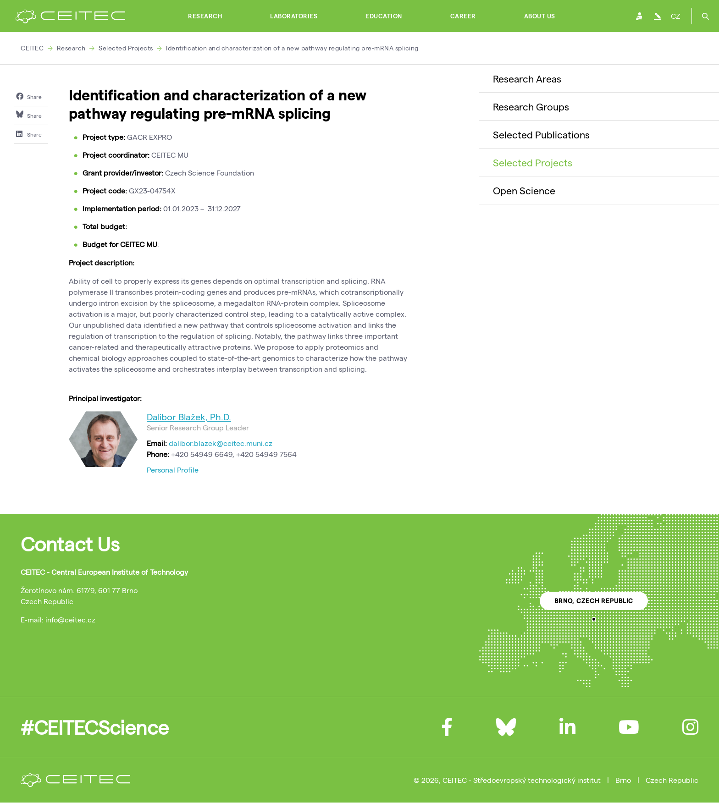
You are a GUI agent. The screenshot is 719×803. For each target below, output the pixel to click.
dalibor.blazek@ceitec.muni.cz (220, 443)
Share (29, 96)
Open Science (524, 190)
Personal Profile (173, 469)
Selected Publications (541, 134)
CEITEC (32, 48)
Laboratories (293, 16)
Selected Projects (126, 48)
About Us (539, 16)
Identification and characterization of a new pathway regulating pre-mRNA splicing (292, 48)
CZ (675, 15)
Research (205, 16)
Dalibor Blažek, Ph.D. (189, 416)
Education (383, 16)
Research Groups (531, 106)
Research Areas (527, 78)
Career (463, 16)
